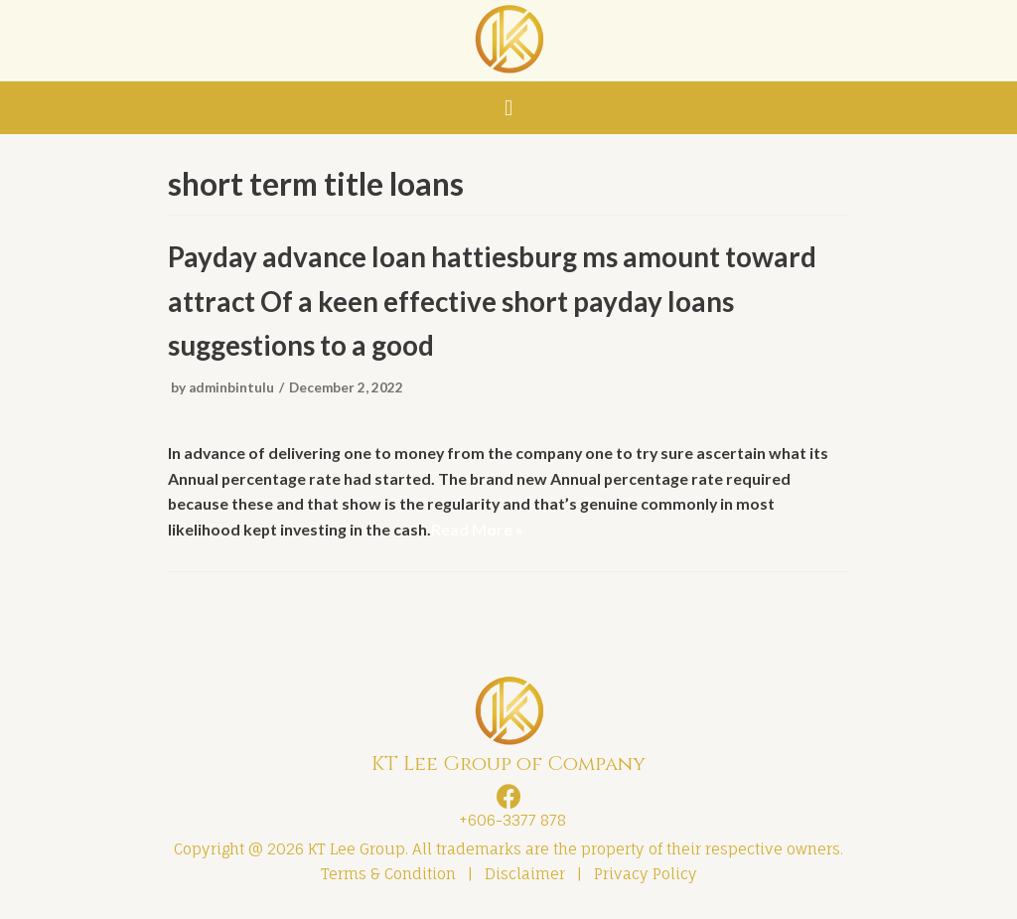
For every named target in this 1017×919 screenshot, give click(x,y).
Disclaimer (525, 876)
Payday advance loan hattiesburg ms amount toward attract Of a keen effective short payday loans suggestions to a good (493, 303)
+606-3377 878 (508, 823)
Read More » (479, 530)
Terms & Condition (388, 876)
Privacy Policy (645, 876)
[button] (508, 107)
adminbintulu (232, 388)
